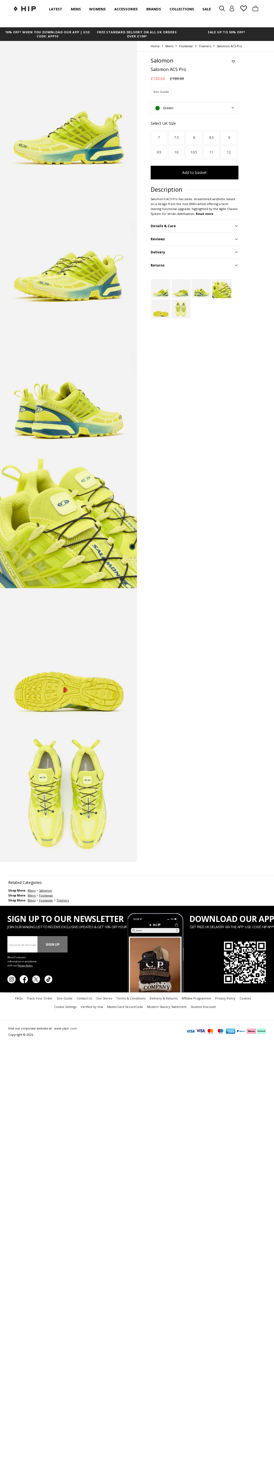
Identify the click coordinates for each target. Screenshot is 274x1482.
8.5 (211, 137)
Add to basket (194, 172)
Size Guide (161, 92)
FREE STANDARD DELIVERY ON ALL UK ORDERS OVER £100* (137, 34)
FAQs (18, 998)
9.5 (159, 152)
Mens (76, 9)
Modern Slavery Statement (166, 1007)
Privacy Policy (225, 998)
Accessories (126, 9)
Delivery (158, 252)
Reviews (158, 239)
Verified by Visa (92, 1007)
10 (176, 152)
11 (211, 152)
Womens (97, 9)
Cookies (245, 998)
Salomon (45, 890)
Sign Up (53, 944)
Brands (153, 9)
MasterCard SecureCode (125, 1007)
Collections (182, 9)
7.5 (176, 137)
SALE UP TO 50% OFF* (226, 32)
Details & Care (163, 226)
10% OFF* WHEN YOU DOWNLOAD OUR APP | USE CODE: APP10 (47, 34)
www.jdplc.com (65, 1028)
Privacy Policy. (25, 965)
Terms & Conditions (130, 998)
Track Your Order (40, 998)
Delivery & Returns (163, 998)
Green (164, 107)
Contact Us (84, 998)
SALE (206, 9)
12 (229, 152)
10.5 (194, 152)
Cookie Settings (65, 1007)
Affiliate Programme (196, 998)
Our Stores (104, 998)
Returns (158, 265)
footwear (46, 895)
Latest (55, 9)
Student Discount (203, 1007)
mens (32, 890)
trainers (63, 900)
